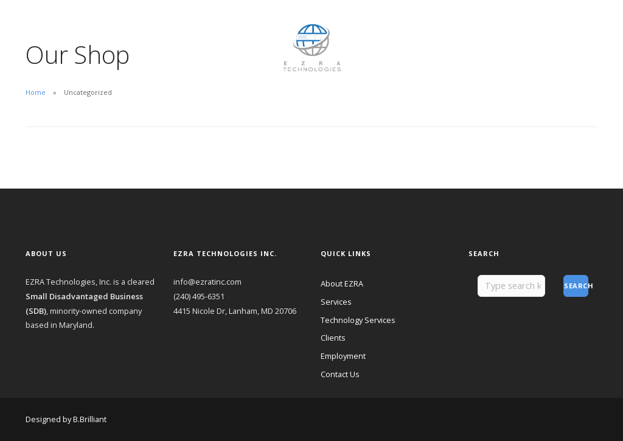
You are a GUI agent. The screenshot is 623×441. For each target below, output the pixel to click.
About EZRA (47, 24)
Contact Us (46, 40)
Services (336, 301)
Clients (141, 24)
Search (576, 285)
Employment (188, 24)
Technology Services (358, 319)
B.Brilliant (89, 419)
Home (36, 92)
